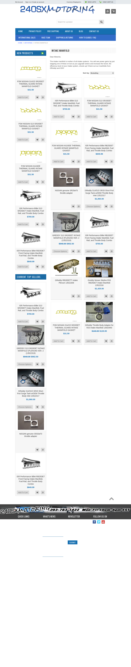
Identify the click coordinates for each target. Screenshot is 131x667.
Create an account (38, 2)
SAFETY (18, 95)
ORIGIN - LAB (20, 122)
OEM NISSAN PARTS (23, 54)
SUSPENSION (21, 98)
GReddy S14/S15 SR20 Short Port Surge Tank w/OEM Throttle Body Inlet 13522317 (99, 192)
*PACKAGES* (20, 61)
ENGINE (18, 75)
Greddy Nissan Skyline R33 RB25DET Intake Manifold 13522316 (99, 282)
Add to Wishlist (73, 116)
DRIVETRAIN (20, 70)
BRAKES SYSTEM (22, 66)
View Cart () (108, 2)
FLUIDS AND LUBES (23, 82)
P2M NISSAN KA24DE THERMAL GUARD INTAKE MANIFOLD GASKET (66, 148)
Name (70, 659)
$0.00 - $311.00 (22, 165)
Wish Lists (92, 2)
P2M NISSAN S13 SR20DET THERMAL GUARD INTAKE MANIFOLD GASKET (99, 103)
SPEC (17, 148)
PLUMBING (19, 93)
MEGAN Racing (21, 144)
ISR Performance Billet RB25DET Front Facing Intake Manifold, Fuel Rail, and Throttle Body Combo (99, 148)
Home (20, 43)
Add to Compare (79, 116)
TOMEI (18, 130)
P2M (17, 115)
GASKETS (19, 84)
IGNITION (19, 88)
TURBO (18, 100)
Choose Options (93, 206)
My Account (19, 2)
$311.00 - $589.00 (23, 169)
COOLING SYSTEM (23, 68)
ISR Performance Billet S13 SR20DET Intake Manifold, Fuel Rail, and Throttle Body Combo (66, 103)
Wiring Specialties (22, 137)
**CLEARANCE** (22, 59)
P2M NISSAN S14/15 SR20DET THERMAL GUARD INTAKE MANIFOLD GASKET (66, 327)
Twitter (99, 659)
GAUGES (19, 86)
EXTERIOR (19, 79)
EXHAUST (19, 77)
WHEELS (19, 105)
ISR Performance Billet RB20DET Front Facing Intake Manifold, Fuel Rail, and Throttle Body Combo (99, 237)
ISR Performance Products (25, 119)
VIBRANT (19, 141)
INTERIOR (19, 91)
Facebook (94, 659)
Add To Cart (58, 116)
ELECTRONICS (21, 73)
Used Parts (19, 102)
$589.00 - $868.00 (23, 174)
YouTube (103, 659)
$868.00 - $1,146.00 (24, 178)
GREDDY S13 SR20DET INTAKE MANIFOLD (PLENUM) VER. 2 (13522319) (66, 237)
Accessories (20, 57)
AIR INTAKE (28, 43)
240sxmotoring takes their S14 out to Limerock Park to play (52, 661)
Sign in (27, 2)
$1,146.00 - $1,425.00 (25, 183)
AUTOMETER (20, 133)
